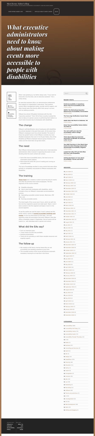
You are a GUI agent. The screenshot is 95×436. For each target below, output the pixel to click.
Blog (56, 11)
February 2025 (69, 185)
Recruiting (68, 387)
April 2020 (68, 267)
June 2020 (68, 261)
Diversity (67, 362)
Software (67, 390)
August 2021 (68, 222)
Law (66, 382)
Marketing (68, 384)
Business (10, 115)
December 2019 (69, 278)
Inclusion (67, 376)
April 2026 (68, 177)
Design (67, 356)
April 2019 (68, 301)
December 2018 (69, 312)
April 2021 (68, 233)
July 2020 (67, 258)
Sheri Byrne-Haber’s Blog (18, 3)
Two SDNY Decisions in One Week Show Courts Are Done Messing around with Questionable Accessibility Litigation (76, 146)
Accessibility (11, 114)
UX (66, 401)
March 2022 (68, 205)
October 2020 (69, 250)
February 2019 (69, 306)
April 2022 (68, 202)
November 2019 (69, 281)
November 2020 (69, 247)
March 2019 (68, 303)
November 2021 (69, 213)
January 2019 (69, 309)
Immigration (68, 373)
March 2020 (68, 270)
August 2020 (68, 256)
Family (67, 367)
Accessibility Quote (70, 334)
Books (67, 342)
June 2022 (68, 197)
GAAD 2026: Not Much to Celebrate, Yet (76, 120)
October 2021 (69, 216)
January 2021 (69, 242)
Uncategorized (69, 398)
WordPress (50, 430)
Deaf (66, 351)
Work (66, 407)
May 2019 (68, 298)
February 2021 (69, 239)
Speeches (28, 11)
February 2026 (69, 182)
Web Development (70, 404)
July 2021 (67, 225)
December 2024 (69, 188)
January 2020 (69, 275)
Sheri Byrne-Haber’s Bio (15, 11)
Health (67, 370)
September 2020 (69, 253)
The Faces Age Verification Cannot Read (76, 116)
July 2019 (67, 292)
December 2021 (69, 211)
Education (68, 365)
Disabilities (10, 116)
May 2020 (68, 264)
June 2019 (68, 295)
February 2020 (69, 273)
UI (65, 396)
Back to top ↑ (79, 430)
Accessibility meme (70, 331)
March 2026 (68, 180)
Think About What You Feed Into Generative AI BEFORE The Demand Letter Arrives (74, 138)
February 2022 (69, 208)
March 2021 (68, 236)
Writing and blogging (71, 410)
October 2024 (69, 194)
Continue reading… (68, 107)
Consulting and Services (71, 348)
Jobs (66, 379)
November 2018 (69, 315)
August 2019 (68, 289)
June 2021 (68, 227)
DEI (66, 353)
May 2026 (68, 174)
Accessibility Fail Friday (71, 328)
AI (65, 339)
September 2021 (69, 219)
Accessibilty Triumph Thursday (73, 337)
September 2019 (69, 287)
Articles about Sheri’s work (43, 11)
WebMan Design (69, 430)
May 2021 (68, 230)
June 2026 (68, 171)
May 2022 (68, 199)
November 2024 (69, 191)
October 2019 (69, 284)
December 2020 (69, 244)
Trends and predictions (71, 393)
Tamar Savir (23, 179)
